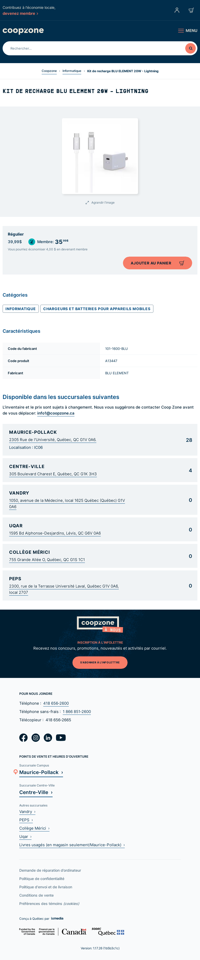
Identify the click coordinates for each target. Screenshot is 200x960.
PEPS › (26, 820)
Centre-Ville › (36, 792)
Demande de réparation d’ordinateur (50, 870)
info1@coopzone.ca (55, 413)
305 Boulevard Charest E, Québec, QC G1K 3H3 (53, 474)
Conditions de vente (36, 895)
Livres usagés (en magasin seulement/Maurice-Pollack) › (72, 845)
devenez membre (20, 13)
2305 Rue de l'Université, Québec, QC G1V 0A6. (52, 439)
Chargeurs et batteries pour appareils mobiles (97, 308)
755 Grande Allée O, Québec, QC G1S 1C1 (47, 559)
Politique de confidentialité (41, 878)
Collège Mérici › (34, 828)
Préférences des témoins (49, 903)
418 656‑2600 (56, 703)
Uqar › (25, 836)
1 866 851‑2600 (77, 711)
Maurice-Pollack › (41, 772)
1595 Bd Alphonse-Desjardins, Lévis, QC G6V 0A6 (55, 533)
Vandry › (27, 811)
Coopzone (49, 71)
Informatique (72, 71)
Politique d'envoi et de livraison (45, 886)
